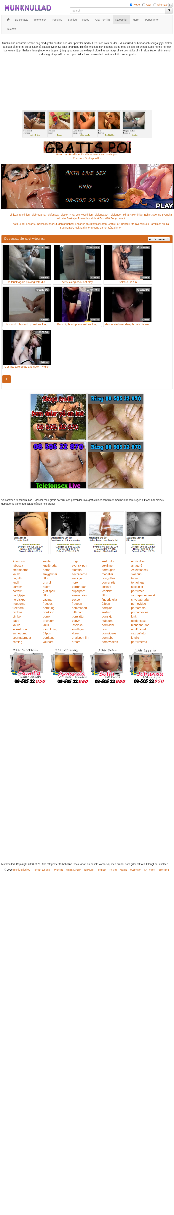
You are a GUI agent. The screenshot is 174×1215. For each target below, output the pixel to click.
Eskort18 (105, 218)
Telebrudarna (38, 214)
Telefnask (101, 870)
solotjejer (137, 586)
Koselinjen (87, 214)
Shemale (162, 4)
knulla (16, 574)
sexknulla (108, 561)
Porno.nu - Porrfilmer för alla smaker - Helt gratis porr (87, 154)
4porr (46, 586)
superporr (78, 591)
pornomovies (139, 612)
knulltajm (78, 629)
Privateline (58, 870)
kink (133, 616)
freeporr (77, 603)
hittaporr (77, 612)
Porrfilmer (155, 223)
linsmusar (19, 561)
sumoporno (20, 633)
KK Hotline (149, 870)
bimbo (17, 616)
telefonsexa (138, 620)
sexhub (106, 612)
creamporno (20, 569)
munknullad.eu (21, 869)
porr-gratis (108, 582)
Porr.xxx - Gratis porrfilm (87, 158)
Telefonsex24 (101, 214)
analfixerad (138, 629)
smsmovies (79, 595)
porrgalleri (108, 578)
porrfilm (18, 586)
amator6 (136, 565)
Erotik (103, 223)
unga (75, 561)
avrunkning (50, 629)
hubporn (107, 620)
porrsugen (108, 569)
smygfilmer (50, 574)
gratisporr (49, 591)
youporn (48, 642)
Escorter (80, 223)
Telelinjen (24, 214)
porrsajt (106, 616)
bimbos (17, 612)
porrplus (107, 608)
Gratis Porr (114, 223)
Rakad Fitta (128, 223)
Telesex (63, 214)
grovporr (48, 620)
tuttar (134, 578)
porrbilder (108, 625)
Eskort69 (31, 223)
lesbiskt (106, 591)
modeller (107, 574)
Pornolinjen (163, 870)
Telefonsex (52, 214)
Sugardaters (67, 227)
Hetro (136, 4)
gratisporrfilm (80, 637)
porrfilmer (137, 591)
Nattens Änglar (73, 870)
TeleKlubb (89, 870)
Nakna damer (82, 227)
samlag (17, 642)
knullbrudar (50, 565)
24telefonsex (139, 569)
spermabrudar (22, 637)
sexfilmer (108, 565)
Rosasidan (84, 218)
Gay (148, 4)
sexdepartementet (143, 595)
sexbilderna (79, 574)
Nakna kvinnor (45, 223)
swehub (136, 574)
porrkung (49, 608)
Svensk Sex (142, 223)
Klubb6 (95, 218)
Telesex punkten (41, 870)
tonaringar (138, 582)
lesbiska (77, 625)
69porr (47, 633)
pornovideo (138, 603)
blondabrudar (140, 625)
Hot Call (113, 870)
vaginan (48, 599)
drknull (47, 582)
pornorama (138, 608)
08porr (106, 603)
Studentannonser (64, 223)
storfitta (77, 569)
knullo (16, 625)
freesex (47, 603)
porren (47, 616)
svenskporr (20, 629)
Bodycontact (118, 218)
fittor (46, 578)
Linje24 (14, 214)
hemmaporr (79, 608)
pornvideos (109, 633)
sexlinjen (77, 578)
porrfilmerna (139, 642)
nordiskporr (20, 599)
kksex (75, 633)
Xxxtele (123, 870)
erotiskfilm (138, 561)
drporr (76, 642)
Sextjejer (72, 218)
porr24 (76, 620)
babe (16, 620)
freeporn (18, 608)
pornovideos (110, 642)
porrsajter (78, 616)
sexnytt (106, 586)
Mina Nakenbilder (133, 214)
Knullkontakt (92, 223)
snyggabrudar (140, 599)
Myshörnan (135, 870)
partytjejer (19, 595)
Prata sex (74, 214)
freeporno (19, 603)
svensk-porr (79, 565)
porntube (107, 637)
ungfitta (17, 578)
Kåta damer (115, 227)
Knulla (165, 223)
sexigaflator (138, 633)
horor (46, 569)
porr (104, 629)
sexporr (77, 599)
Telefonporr (115, 214)
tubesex (18, 565)
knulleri (47, 561)
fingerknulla (109, 599)
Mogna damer (99, 227)
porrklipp (48, 612)
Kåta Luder (19, 223)
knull (16, 582)
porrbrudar (79, 586)
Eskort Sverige (152, 214)
